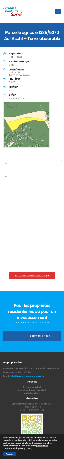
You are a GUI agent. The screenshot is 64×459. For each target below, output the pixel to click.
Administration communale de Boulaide (32, 404)
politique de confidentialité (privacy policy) (25, 447)
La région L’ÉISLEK (32, 407)
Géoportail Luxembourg (32, 410)
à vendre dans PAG (32, 387)
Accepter (9, 454)
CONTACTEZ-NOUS (43, 336)
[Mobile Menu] (58, 11)
